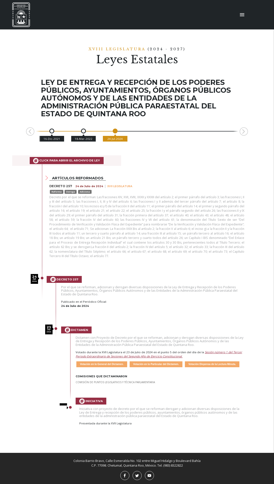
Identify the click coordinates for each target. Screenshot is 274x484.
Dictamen (76, 330)
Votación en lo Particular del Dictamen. (156, 364)
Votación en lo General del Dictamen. (102, 364)
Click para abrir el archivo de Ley (66, 160)
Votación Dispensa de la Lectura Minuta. (212, 364)
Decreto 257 (64, 279)
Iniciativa (91, 401)
